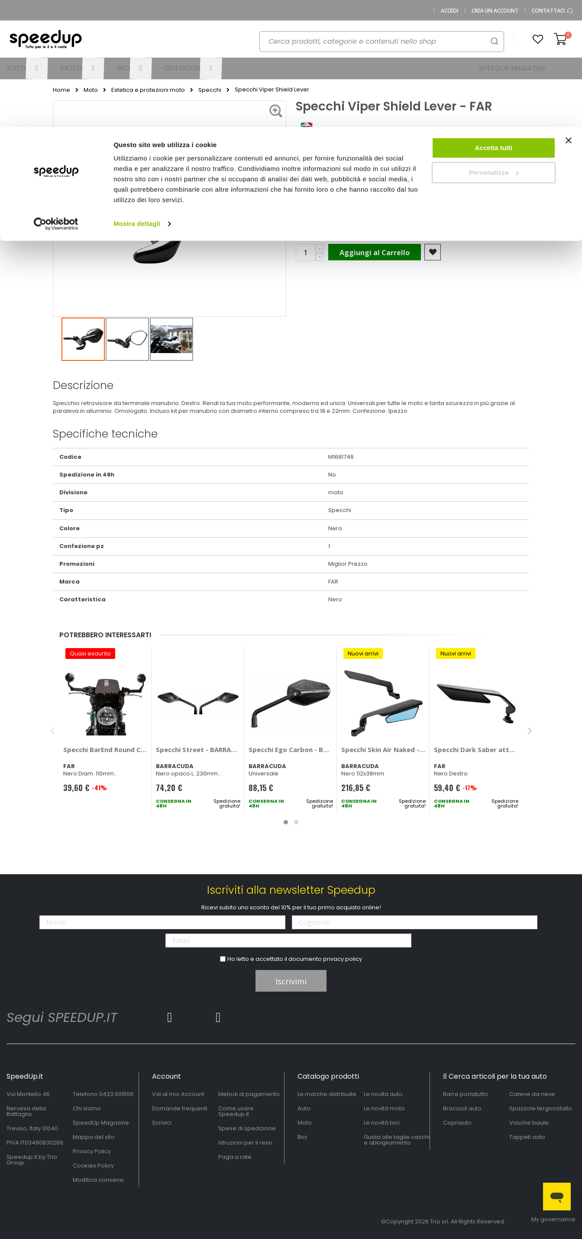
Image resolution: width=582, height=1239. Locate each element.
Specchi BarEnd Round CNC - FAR (105, 749)
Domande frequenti (179, 1108)
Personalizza (494, 45)
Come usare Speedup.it (236, 1111)
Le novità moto (384, 1108)
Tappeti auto (527, 1137)
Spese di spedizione (247, 1128)
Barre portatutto (465, 1094)
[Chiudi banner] (569, 17)
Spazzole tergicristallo (540, 1108)
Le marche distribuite (326, 1094)
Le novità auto (383, 1094)
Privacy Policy (92, 1151)
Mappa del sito (94, 1137)
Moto (304, 1123)
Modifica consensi (98, 1180)
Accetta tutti (494, 21)
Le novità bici (382, 1123)
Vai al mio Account (178, 1094)
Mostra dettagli (136, 97)
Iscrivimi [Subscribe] (291, 981)
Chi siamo (87, 1108)
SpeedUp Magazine (101, 1123)
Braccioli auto (462, 1108)
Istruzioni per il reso (245, 1142)
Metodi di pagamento (249, 1094)
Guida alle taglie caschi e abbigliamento (397, 1140)
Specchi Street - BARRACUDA (198, 749)
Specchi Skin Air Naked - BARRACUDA (383, 749)
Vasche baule (529, 1123)
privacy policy (342, 959)
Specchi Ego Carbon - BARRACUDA (291, 749)
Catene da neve (532, 1094)
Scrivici (161, 1123)
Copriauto (457, 1123)
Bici (302, 1137)
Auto (303, 1108)
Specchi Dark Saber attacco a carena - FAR (476, 749)
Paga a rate (235, 1157)
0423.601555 (116, 1094)
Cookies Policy (93, 1165)
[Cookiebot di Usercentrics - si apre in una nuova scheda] (56, 97)
